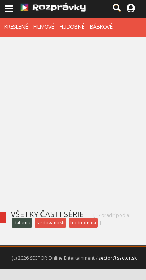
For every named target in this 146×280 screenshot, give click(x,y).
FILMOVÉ (43, 26)
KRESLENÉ (16, 26)
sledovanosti (50, 222)
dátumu (21, 222)
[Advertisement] (73, 114)
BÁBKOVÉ (101, 26)
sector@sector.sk (118, 258)
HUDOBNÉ (71, 26)
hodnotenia (83, 222)
